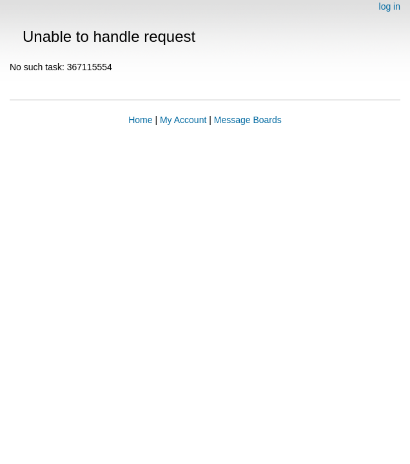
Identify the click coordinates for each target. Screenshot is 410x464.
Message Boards (248, 120)
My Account (183, 120)
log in (389, 6)
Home (140, 120)
